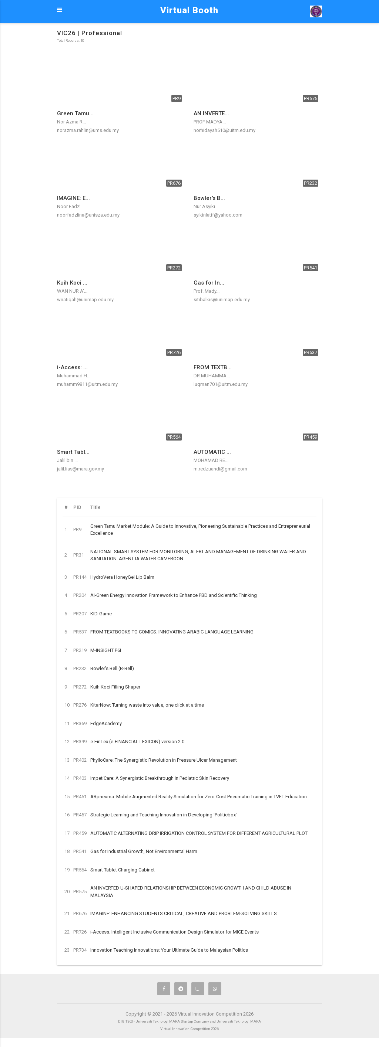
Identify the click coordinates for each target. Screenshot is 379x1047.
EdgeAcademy (106, 723)
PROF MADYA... (210, 122)
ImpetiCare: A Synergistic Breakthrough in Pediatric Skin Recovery (159, 778)
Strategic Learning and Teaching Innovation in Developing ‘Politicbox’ (163, 814)
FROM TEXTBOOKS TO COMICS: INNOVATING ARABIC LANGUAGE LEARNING (172, 632)
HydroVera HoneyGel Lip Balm (122, 577)
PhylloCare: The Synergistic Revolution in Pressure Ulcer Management (163, 760)
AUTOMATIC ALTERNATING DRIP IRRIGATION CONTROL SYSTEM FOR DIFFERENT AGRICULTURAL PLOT (199, 833)
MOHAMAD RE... (211, 460)
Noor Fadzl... (70, 206)
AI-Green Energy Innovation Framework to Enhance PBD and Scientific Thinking (173, 595)
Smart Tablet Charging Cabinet (122, 870)
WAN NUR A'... (72, 291)
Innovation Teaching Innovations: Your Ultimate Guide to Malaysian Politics (169, 950)
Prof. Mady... (206, 291)
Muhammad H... (73, 375)
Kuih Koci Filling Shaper (115, 687)
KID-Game (101, 613)
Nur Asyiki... (206, 206)
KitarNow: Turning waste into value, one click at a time (147, 705)
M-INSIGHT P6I (105, 650)
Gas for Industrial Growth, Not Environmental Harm (143, 851)
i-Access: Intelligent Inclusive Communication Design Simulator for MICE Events (174, 932)
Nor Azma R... (71, 122)
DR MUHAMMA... (212, 375)
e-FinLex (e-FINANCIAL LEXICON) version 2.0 (137, 741)
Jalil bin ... (67, 460)
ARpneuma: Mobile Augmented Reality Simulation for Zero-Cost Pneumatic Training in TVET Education (198, 796)
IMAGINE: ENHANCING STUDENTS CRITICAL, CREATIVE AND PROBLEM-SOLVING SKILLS (183, 913)
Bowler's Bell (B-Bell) (112, 668)
